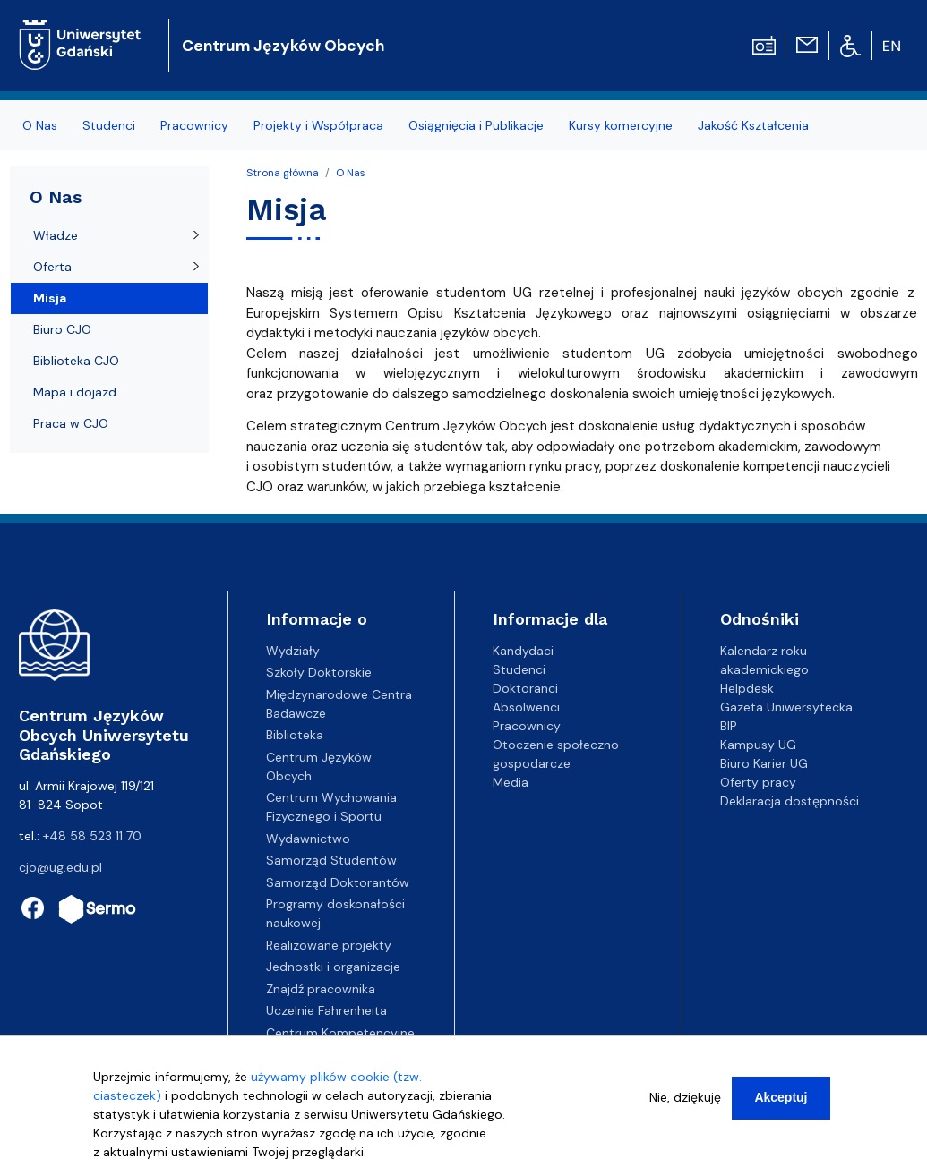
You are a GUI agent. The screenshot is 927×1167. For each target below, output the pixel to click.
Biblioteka (294, 735)
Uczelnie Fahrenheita (326, 1010)
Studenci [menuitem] (108, 125)
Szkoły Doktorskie (319, 672)
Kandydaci (523, 651)
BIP (728, 726)
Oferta (52, 267)
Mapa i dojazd (74, 392)
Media (510, 782)
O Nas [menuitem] (39, 125)
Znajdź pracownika (320, 989)
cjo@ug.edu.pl (60, 867)
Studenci (519, 669)
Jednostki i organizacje (333, 966)
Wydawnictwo (308, 839)
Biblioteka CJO (76, 361)
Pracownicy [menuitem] (194, 125)
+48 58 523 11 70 (92, 836)
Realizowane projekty (328, 945)
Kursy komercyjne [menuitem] (621, 125)
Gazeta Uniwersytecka (786, 707)
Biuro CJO (62, 329)
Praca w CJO (70, 423)
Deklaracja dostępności (789, 801)
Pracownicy (527, 726)
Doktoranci (525, 688)
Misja (49, 298)
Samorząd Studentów (331, 860)
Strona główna (282, 173)
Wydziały (293, 651)
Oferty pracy (758, 782)
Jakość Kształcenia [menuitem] (753, 125)
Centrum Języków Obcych (283, 45)
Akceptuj (780, 1106)
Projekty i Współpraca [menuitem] (318, 125)
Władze (55, 235)
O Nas (350, 173)
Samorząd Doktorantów (337, 882)
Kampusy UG (758, 745)
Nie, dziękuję (685, 1106)
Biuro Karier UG (764, 763)
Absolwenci (526, 707)
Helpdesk (747, 688)
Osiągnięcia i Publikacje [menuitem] (476, 125)
